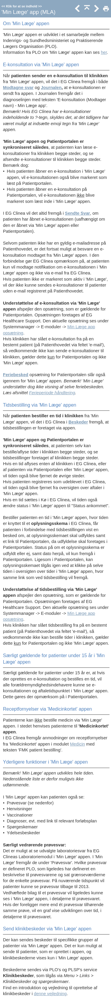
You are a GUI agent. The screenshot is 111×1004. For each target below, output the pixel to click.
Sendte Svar (77, 213)
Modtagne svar (18, 87)
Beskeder (78, 422)
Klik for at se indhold (21, 6)
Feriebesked (15, 374)
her (104, 52)
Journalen (51, 87)
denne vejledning (50, 993)
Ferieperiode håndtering (52, 392)
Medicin (77, 744)
